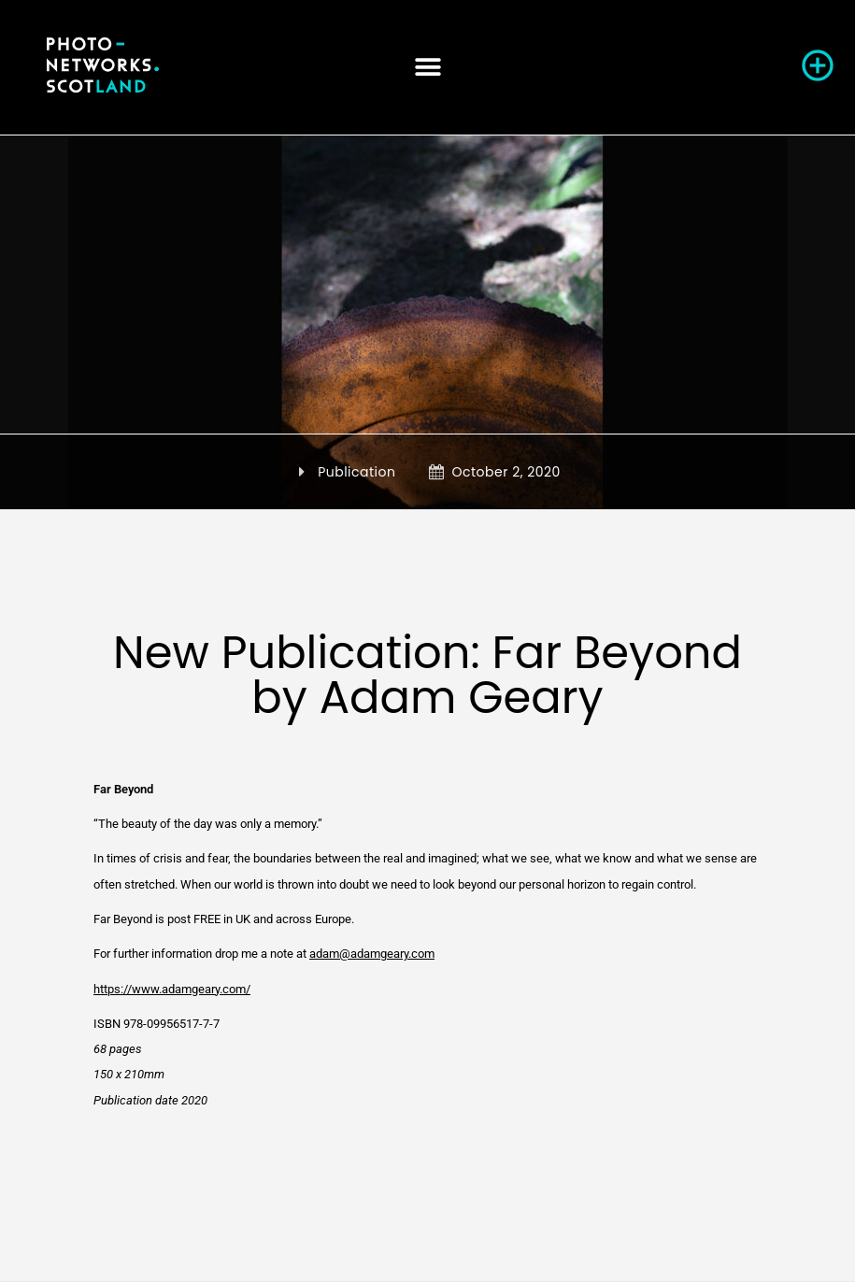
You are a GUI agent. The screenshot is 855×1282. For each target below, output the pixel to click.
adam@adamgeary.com (372, 954)
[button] (427, 67)
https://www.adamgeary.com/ (171, 989)
